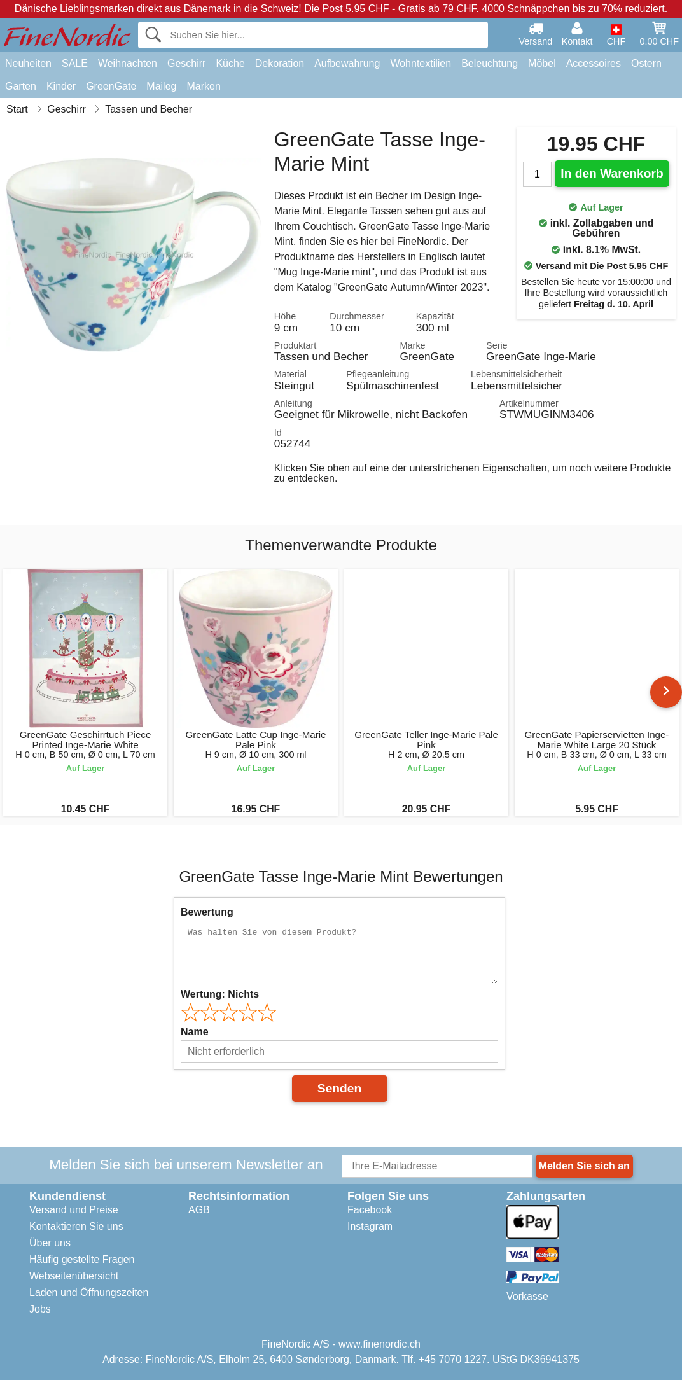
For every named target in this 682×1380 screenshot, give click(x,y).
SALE (75, 63)
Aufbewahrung (347, 63)
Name (195, 1031)
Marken (203, 86)
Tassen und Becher (321, 356)
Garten (20, 86)
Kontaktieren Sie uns (76, 1226)
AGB (199, 1209)
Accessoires (593, 63)
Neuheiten (28, 63)
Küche (230, 63)
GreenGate (111, 86)
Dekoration (279, 63)
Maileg (161, 86)
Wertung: (220, 994)
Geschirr (186, 63)
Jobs (40, 1309)
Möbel (542, 63)
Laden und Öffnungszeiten (88, 1292)
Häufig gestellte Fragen (81, 1259)
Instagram (370, 1226)
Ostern (646, 63)
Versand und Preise (73, 1209)
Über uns (50, 1242)
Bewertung (207, 912)
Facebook (369, 1209)
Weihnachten (127, 63)
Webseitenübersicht (73, 1276)
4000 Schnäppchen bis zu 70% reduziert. (574, 8)
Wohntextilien (420, 63)
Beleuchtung (489, 63)
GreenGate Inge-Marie (541, 356)
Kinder (61, 86)
